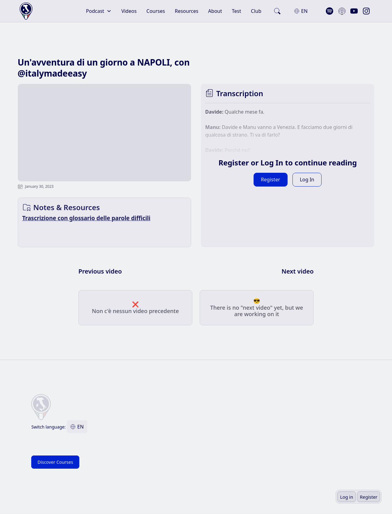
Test (236, 11)
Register (368, 497)
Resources (186, 11)
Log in (346, 497)
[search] (277, 11)
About (215, 11)
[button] (98, 11)
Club (256, 11)
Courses (155, 11)
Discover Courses (55, 462)
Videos (129, 11)
